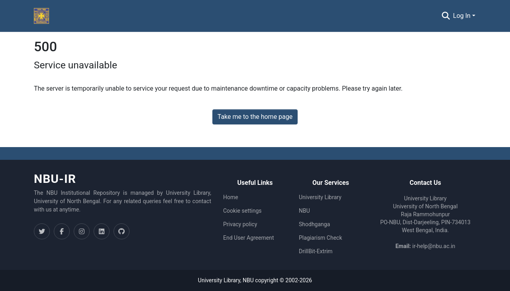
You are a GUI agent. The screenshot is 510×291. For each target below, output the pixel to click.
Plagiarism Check (320, 238)
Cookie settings (242, 210)
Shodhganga (314, 224)
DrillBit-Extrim (316, 251)
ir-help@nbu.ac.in (433, 246)
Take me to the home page (255, 116)
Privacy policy (240, 224)
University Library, (220, 280)
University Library (320, 197)
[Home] (41, 16)
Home (230, 197)
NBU (304, 210)
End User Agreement (248, 238)
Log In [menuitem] (462, 15)
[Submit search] (446, 16)
